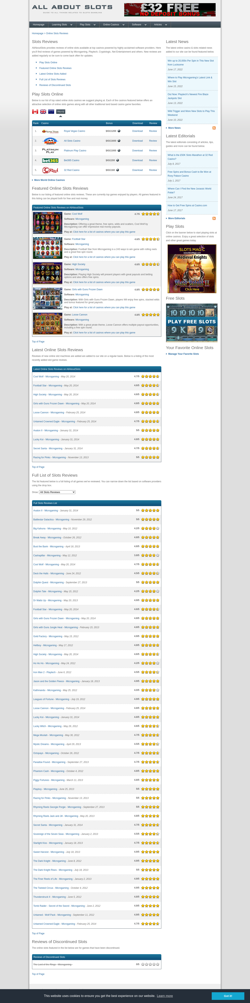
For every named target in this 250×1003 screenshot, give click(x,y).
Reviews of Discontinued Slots (55, 85)
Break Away (39, 537)
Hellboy (37, 645)
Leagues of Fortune (43, 699)
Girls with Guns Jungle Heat (47, 627)
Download (137, 131)
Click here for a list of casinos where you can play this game (104, 231)
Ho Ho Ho (38, 663)
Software (136, 24)
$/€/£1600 (113, 140)
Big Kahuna (39, 528)
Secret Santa (40, 448)
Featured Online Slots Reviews (55, 68)
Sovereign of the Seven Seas (48, 834)
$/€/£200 (112, 160)
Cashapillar (39, 555)
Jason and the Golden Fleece (48, 681)
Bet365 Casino (71, 160)
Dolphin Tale (39, 591)
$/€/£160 (112, 170)
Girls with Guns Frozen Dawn (87, 289)
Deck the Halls (40, 573)
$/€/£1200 (113, 131)
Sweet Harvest (41, 852)
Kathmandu (39, 690)
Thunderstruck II (41, 897)
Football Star (78, 239)
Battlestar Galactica (43, 519)
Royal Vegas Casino (74, 131)
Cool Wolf (77, 214)
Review (153, 131)
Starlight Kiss (40, 843)
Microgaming (82, 219)
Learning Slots (59, 24)
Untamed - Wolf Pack (44, 915)
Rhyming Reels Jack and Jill (48, 816)
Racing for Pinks (41, 457)
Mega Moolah (40, 735)
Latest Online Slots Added (52, 73)
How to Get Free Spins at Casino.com (187, 205)
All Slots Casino (72, 140)
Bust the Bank (40, 546)
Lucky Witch (39, 726)
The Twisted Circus (43, 888)
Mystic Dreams (41, 744)
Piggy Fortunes (41, 780)
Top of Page (38, 341)
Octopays (38, 753)
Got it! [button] (228, 996)
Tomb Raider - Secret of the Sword (51, 906)
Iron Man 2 (39, 672)
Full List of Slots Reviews (52, 79)
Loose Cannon (79, 314)
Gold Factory (40, 636)
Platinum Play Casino (75, 150)
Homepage (39, 24)
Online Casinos (111, 24)
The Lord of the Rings (44, 964)
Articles (158, 24)
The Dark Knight (41, 861)
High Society (78, 264)
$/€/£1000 (113, 150)
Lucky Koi (38, 439)
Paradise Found (41, 762)
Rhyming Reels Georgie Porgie (49, 807)
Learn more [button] (165, 996)
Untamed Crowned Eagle (46, 421)
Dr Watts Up (39, 600)
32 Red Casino (71, 170)
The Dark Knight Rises (45, 870)
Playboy (37, 789)
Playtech (51, 672)
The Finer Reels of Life (45, 879)
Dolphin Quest (40, 582)
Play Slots (85, 24)
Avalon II (37, 430)
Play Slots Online (48, 62)
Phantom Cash (41, 771)
